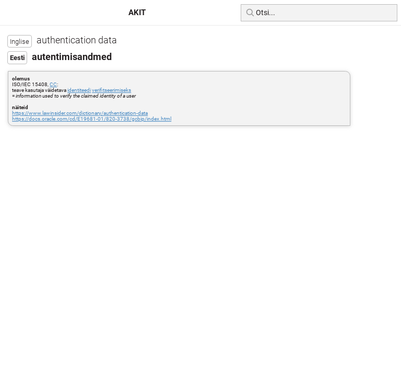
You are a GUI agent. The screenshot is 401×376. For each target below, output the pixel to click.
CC (53, 84)
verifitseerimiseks (111, 90)
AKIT (137, 12)
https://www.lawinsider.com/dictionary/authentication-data (80, 113)
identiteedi (79, 90)
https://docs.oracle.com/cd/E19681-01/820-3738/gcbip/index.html (91, 119)
